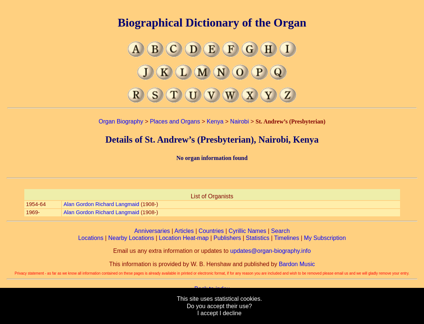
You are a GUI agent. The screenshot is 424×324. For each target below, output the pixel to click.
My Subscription (325, 238)
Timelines (286, 238)
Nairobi (239, 121)
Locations (91, 238)
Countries (211, 231)
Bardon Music (297, 264)
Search (280, 231)
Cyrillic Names (247, 231)
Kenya (215, 121)
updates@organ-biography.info (270, 251)
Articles (184, 231)
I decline (231, 313)
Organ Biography (121, 121)
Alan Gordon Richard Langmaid (101, 204)
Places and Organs (175, 121)
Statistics (257, 238)
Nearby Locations (131, 238)
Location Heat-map (184, 238)
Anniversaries (152, 231)
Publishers (227, 238)
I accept (207, 313)
